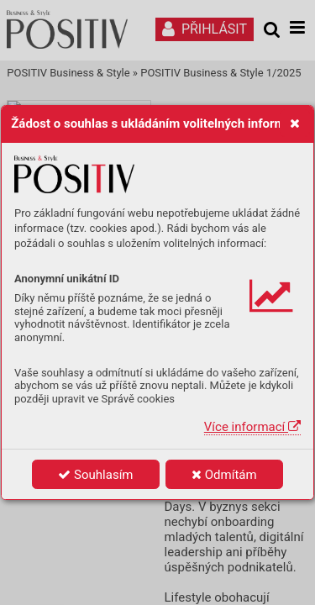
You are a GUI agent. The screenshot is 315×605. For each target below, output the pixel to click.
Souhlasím (95, 474)
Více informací (252, 426)
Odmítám (224, 474)
